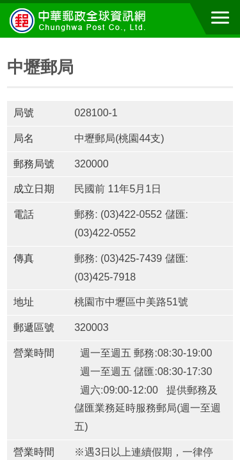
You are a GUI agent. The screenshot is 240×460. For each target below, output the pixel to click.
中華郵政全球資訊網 (80, 20)
